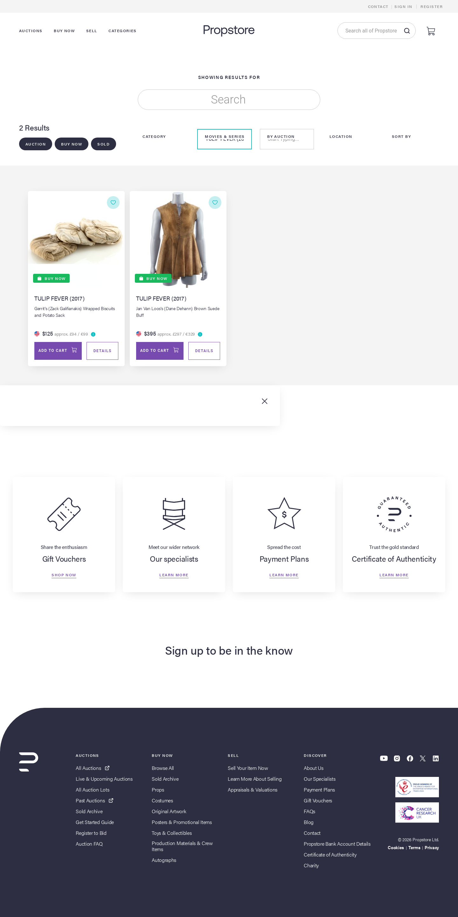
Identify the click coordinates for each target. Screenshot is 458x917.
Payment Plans (319, 789)
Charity (311, 865)
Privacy (432, 847)
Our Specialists (319, 779)
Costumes (162, 800)
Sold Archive (89, 811)
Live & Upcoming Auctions (104, 779)
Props (158, 789)
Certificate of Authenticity (330, 854)
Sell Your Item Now (248, 768)
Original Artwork (169, 811)
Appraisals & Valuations (252, 789)
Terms (414, 847)
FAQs (309, 811)
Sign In (403, 6)
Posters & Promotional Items (182, 822)
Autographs (164, 860)
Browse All (163, 768)
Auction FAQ (89, 844)
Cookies (396, 847)
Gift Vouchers (318, 800)
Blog (309, 822)
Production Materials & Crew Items (182, 846)
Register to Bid (91, 833)
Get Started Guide (95, 822)
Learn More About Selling (254, 779)
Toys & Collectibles (171, 833)
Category (154, 136)
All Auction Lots (92, 789)
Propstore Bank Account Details (337, 844)
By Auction (281, 136)
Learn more (173, 574)
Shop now (64, 574)
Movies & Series (225, 136)
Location (341, 136)
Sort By (401, 136)
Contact (378, 6)
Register (431, 6)
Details (103, 351)
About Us (313, 768)
